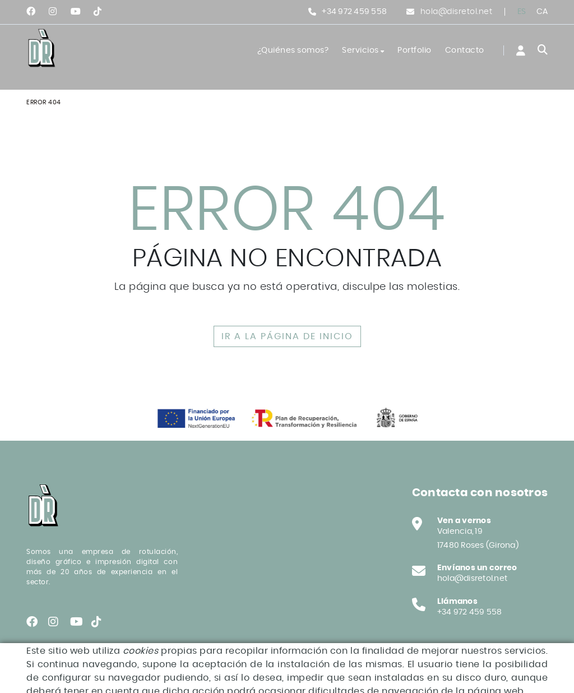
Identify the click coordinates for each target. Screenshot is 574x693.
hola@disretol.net (456, 12)
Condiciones (172, 668)
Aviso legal (122, 668)
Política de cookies (60, 668)
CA (542, 12)
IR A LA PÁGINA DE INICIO (287, 336)
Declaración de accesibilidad (86, 676)
